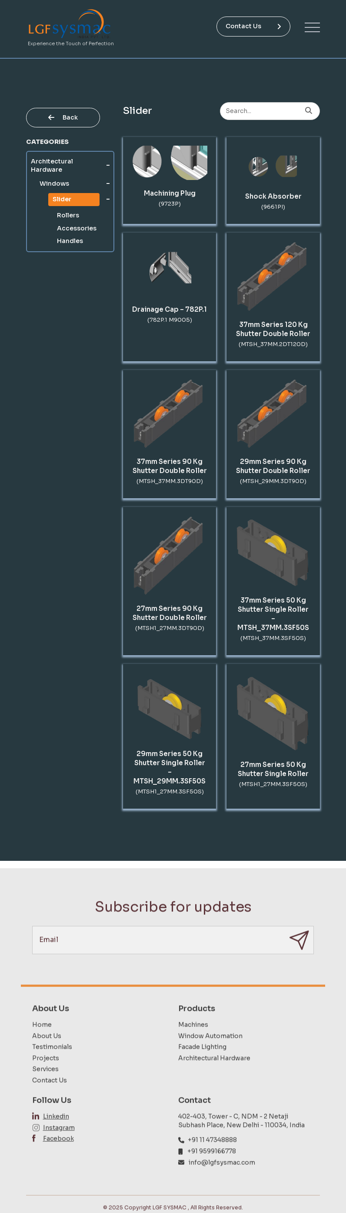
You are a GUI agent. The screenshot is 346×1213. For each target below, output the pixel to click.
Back (63, 117)
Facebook (58, 1156)
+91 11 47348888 (212, 1157)
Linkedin (56, 1133)
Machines (193, 1042)
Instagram (59, 1144)
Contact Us (253, 26)
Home (42, 1042)
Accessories (76, 228)
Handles (70, 241)
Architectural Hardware (52, 165)
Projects (45, 1075)
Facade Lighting (202, 1064)
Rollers (68, 215)
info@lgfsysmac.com (222, 1179)
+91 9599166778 (211, 1168)
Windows (54, 183)
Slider (62, 199)
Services (45, 1086)
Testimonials (52, 1064)
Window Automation (210, 1052)
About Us (46, 1052)
